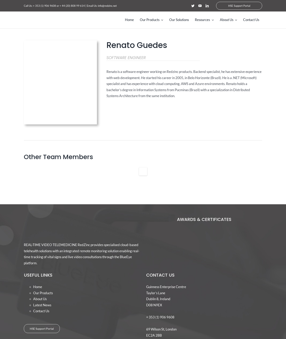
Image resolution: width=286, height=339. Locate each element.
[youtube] (200, 5)
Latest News (42, 305)
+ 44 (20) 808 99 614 (72, 5)
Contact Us (41, 311)
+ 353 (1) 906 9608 (44, 5)
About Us (40, 299)
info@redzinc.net (107, 5)
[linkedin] (207, 5)
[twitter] (192, 5)
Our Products (43, 293)
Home (37, 287)
